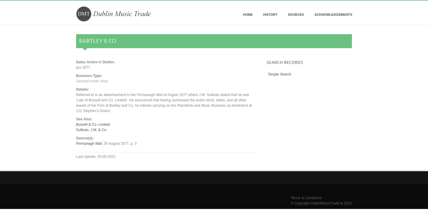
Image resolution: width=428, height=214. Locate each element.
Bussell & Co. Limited (93, 124)
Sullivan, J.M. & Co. (91, 130)
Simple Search (279, 74)
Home (248, 14)
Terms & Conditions (306, 198)
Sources (296, 14)
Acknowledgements (333, 14)
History (270, 14)
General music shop (92, 81)
